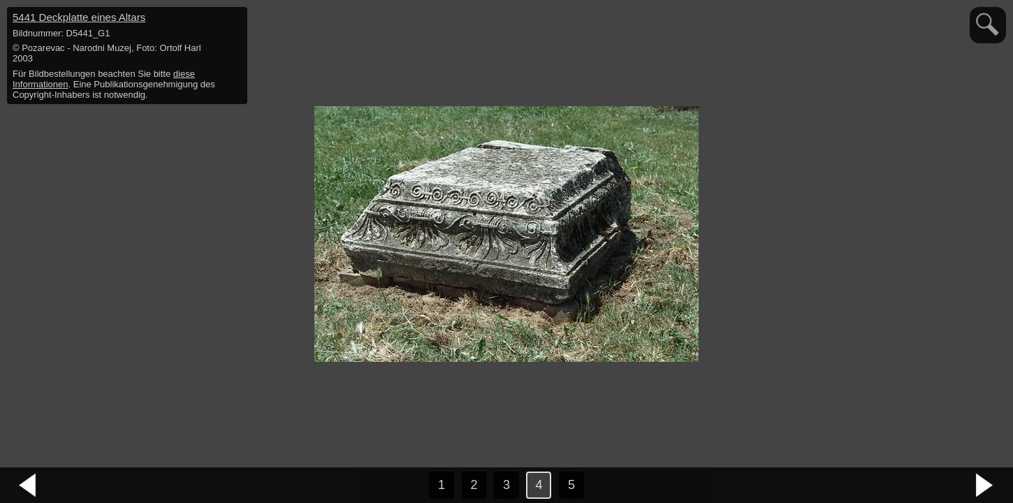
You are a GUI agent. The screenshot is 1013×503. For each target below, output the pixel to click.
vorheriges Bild (28, 485)
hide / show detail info (234, 19)
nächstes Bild (985, 485)
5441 (79, 17)
